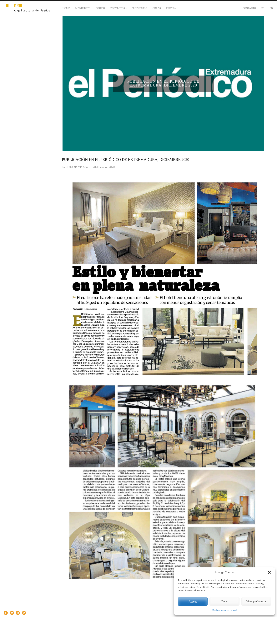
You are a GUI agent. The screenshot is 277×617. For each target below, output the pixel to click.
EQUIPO (100, 8)
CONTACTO (249, 8)
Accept (193, 601)
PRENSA (171, 8)
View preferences (256, 601)
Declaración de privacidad (224, 610)
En (271, 8)
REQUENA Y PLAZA (77, 167)
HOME (66, 8)
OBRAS (157, 8)
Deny (224, 601)
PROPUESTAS (139, 8)
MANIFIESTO (82, 8)
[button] (269, 572)
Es (262, 8)
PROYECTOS (117, 8)
